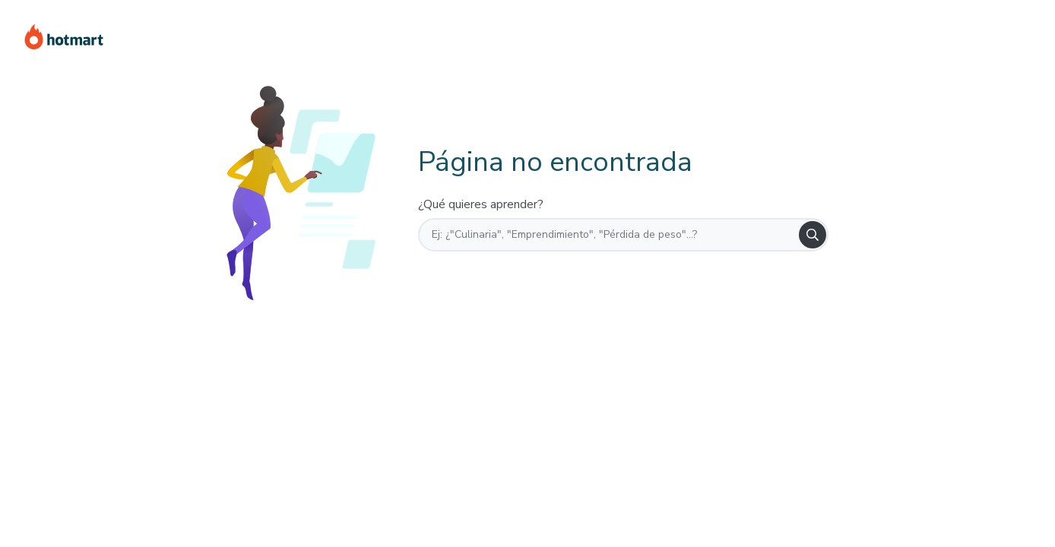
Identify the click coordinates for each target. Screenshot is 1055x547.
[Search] (812, 234)
